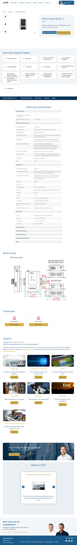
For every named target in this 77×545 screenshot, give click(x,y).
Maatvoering (38, 98)
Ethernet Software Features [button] (22, 123)
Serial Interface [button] (19, 164)
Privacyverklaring (49, 541)
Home (4, 11)
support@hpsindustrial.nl (27, 349)
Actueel (37, 3)
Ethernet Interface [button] (20, 111)
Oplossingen (16, 3)
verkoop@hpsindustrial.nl (9, 351)
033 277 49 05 (7, 532)
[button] (68, 4)
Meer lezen (14, 377)
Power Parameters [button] (20, 227)
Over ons (31, 3)
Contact (49, 3)
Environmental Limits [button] (21, 234)
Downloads (46, 98)
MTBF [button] (17, 241)
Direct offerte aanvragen (49, 33)
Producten (23, 3)
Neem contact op (14, 454)
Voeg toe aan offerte (64, 33)
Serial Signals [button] (19, 211)
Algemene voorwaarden (37, 541)
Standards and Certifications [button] (22, 238)
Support (43, 3)
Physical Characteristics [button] (21, 230)
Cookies (56, 541)
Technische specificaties (26, 98)
